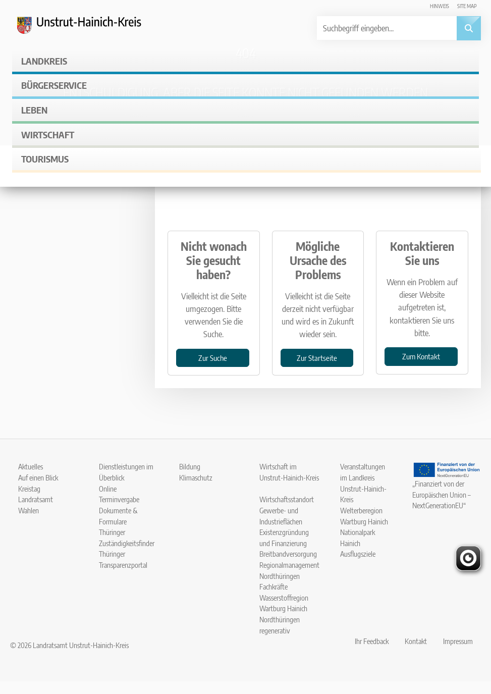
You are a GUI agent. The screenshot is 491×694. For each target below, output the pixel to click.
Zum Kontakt (421, 356)
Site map (467, 6)
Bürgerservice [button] (54, 85)
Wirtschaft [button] (47, 134)
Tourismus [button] (45, 159)
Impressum (458, 641)
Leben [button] (34, 110)
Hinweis (439, 6)
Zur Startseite (317, 357)
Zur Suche (212, 357)
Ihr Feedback (372, 641)
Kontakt (416, 641)
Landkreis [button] (44, 61)
